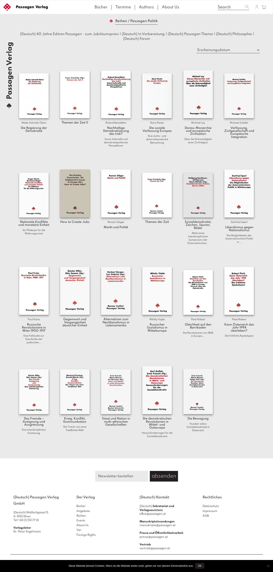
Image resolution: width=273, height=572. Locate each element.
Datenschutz (211, 506)
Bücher (101, 7)
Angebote (83, 511)
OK (200, 565)
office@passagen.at (153, 513)
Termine (123, 7)
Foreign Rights (86, 535)
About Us (170, 7)
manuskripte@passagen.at (157, 525)
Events (80, 520)
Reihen (81, 515)
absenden (164, 476)
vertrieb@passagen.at (155, 548)
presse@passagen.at (154, 537)
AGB (206, 515)
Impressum (210, 511)
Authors (146, 7)
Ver (78, 530)
